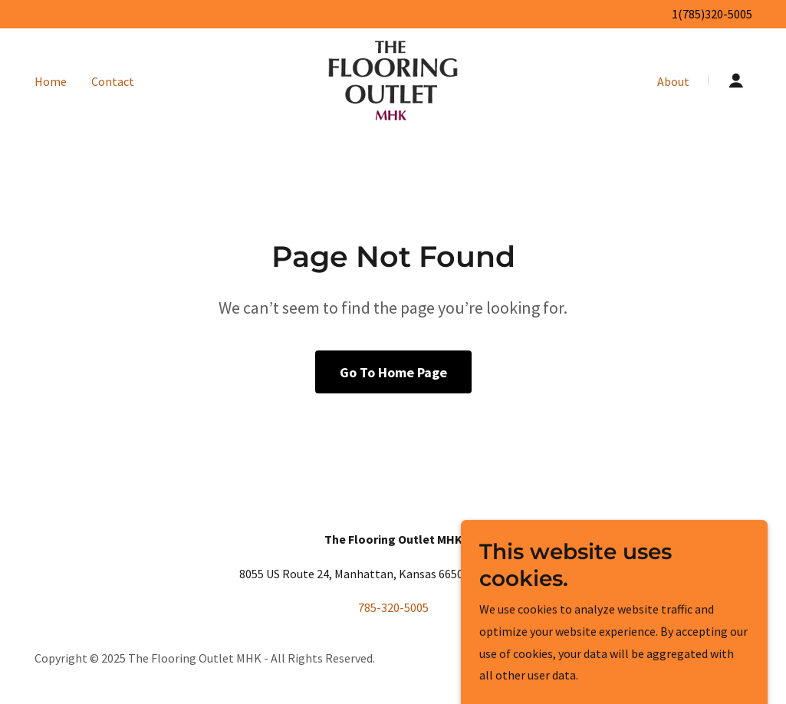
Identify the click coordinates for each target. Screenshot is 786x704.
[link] (393, 79)
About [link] (673, 81)
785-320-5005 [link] (393, 607)
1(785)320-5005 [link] (712, 13)
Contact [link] (112, 81)
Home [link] (51, 81)
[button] (736, 80)
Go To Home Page (393, 372)
